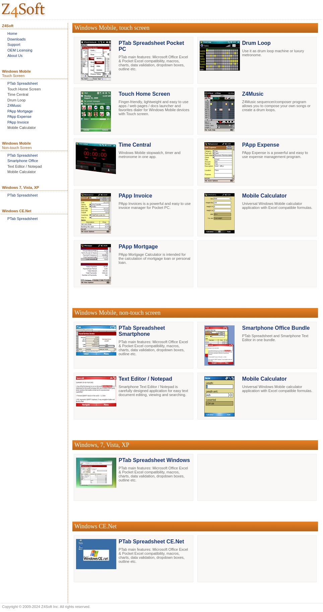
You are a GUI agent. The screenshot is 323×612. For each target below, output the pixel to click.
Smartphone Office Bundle (276, 328)
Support (13, 45)
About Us (14, 56)
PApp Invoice (18, 122)
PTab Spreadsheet (22, 83)
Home (12, 33)
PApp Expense (19, 116)
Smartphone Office (22, 161)
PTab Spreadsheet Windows (154, 460)
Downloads (16, 39)
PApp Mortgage (20, 111)
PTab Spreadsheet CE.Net (151, 541)
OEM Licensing (20, 50)
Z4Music (14, 105)
